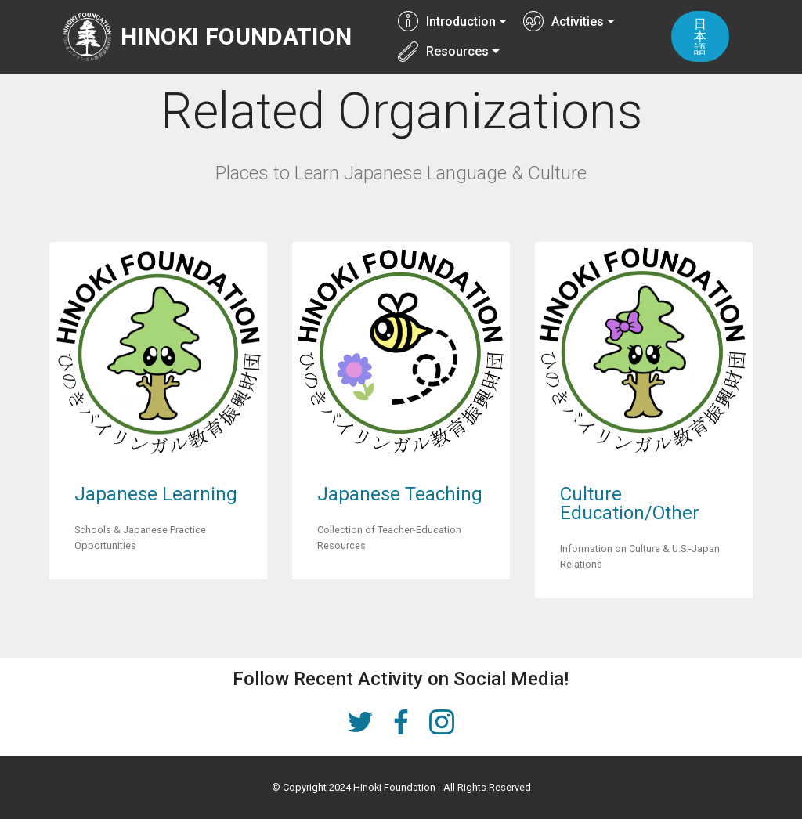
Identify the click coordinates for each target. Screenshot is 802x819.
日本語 (700, 36)
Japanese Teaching (399, 494)
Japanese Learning (155, 494)
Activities (563, 21)
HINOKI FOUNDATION (236, 36)
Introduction (447, 21)
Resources (443, 51)
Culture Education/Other (629, 503)
